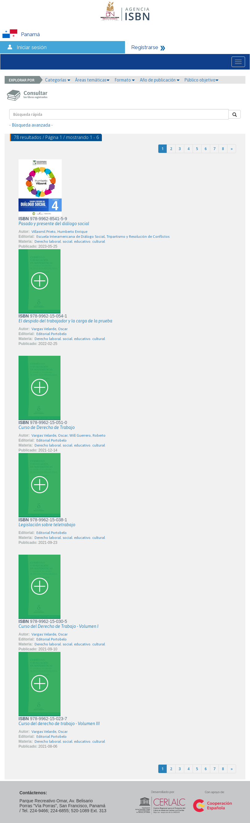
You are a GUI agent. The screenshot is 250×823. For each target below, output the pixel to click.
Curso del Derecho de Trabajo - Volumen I (58, 626)
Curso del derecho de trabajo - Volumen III (59, 723)
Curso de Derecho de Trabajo (47, 427)
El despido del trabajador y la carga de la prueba (65, 320)
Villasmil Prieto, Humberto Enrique (59, 231)
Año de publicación (160, 80)
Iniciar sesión (32, 47)
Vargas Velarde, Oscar (49, 329)
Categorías (57, 80)
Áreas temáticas (92, 80)
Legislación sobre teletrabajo (47, 524)
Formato (125, 80)
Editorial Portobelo (51, 334)
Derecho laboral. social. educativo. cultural (70, 241)
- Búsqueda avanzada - (31, 125)
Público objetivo (201, 80)
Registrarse (144, 47)
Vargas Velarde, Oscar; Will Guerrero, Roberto (68, 435)
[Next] (231, 148)
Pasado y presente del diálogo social (54, 223)
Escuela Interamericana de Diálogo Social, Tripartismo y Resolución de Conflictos (102, 236)
